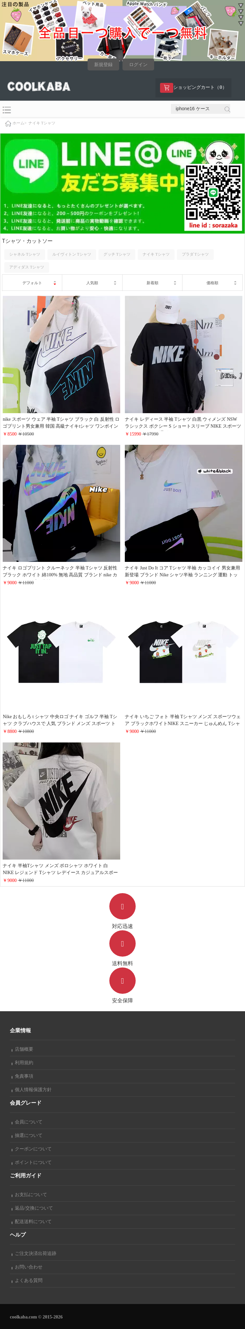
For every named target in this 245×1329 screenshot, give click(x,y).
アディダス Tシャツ (26, 267)
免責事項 (22, 1076)
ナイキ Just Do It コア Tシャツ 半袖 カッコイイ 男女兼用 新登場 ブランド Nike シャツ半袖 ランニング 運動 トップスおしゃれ (182, 574)
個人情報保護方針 (32, 1089)
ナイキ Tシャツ (41, 123)
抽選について (27, 1135)
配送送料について (32, 1221)
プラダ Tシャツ (195, 254)
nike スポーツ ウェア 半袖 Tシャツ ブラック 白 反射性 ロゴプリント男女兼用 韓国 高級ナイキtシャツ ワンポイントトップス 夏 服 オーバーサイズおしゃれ (61, 426)
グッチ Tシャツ (116, 254)
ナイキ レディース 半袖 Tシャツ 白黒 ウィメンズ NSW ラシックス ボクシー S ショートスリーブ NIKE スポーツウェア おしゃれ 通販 (183, 426)
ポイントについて (32, 1162)
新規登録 (103, 64)
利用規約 (22, 1062)
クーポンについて (32, 1148)
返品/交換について (32, 1208)
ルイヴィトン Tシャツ (71, 254)
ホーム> (20, 123)
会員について (27, 1121)
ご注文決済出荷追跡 (34, 1253)
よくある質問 (27, 1280)
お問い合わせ (27, 1267)
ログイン (138, 64)
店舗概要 (22, 1049)
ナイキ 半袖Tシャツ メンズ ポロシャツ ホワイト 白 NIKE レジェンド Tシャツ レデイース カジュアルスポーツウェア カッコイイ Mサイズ (60, 872)
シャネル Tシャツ (24, 254)
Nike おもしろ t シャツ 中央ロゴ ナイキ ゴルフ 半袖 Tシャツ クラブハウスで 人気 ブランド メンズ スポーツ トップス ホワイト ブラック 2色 (60, 723)
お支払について (29, 1194)
